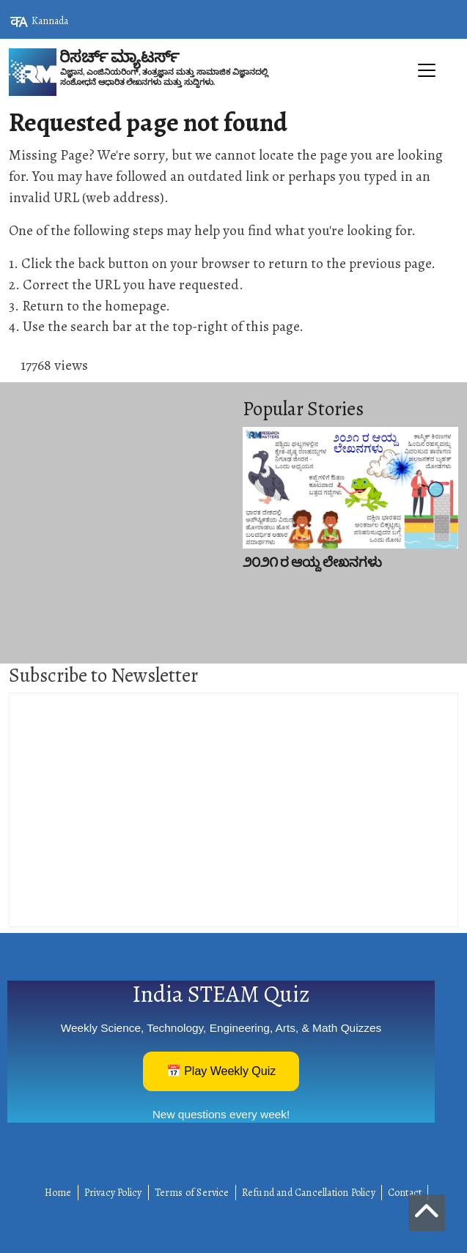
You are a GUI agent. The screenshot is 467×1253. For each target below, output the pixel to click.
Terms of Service (192, 1193)
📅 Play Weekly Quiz (221, 1071)
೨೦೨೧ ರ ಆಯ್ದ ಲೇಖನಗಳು (312, 562)
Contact (405, 1193)
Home (58, 1193)
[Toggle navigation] (233, 103)
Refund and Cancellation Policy (308, 1193)
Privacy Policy (113, 1193)
